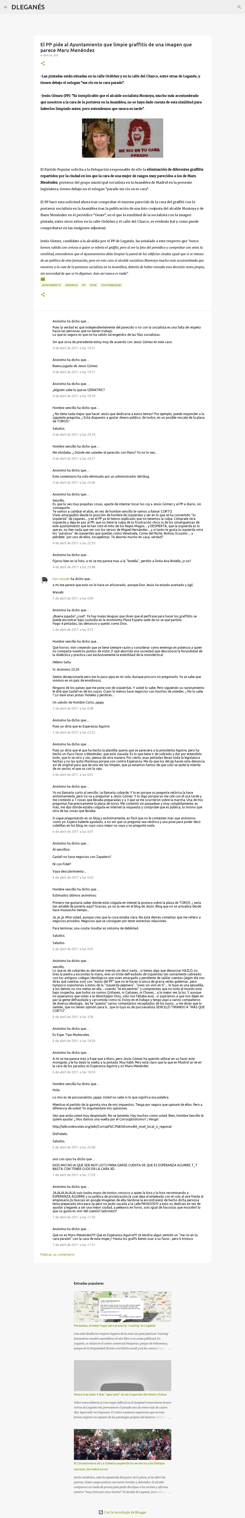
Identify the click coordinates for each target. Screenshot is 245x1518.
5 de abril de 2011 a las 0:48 (73, 708)
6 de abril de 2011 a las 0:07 (73, 831)
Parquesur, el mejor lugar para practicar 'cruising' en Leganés (114, 1325)
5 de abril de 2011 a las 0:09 (73, 598)
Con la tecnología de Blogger (122, 1512)
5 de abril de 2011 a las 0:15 (73, 629)
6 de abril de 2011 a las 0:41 (73, 949)
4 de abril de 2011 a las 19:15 (74, 348)
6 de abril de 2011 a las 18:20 (74, 1041)
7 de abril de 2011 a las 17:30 (74, 1217)
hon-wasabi (61, 579)
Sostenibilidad (111, 285)
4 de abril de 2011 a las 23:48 (74, 567)
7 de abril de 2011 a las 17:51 (74, 1245)
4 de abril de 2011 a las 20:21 (74, 458)
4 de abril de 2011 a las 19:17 (74, 372)
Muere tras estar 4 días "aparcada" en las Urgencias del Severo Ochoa (120, 1394)
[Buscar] (50, 7)
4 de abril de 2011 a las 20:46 (74, 482)
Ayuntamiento (51, 285)
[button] (42, 63)
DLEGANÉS (28, 7)
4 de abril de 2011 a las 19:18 (74, 396)
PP (83, 285)
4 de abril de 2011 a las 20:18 (74, 434)
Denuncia (72, 285)
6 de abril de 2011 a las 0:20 (73, 877)
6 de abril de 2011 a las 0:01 (73, 774)
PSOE (93, 285)
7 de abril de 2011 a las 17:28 (74, 1175)
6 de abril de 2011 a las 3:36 (73, 1017)
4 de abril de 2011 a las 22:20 (74, 543)
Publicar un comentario (57, 1254)
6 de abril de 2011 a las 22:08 (74, 1147)
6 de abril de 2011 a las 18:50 (74, 1072)
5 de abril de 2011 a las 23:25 (74, 732)
